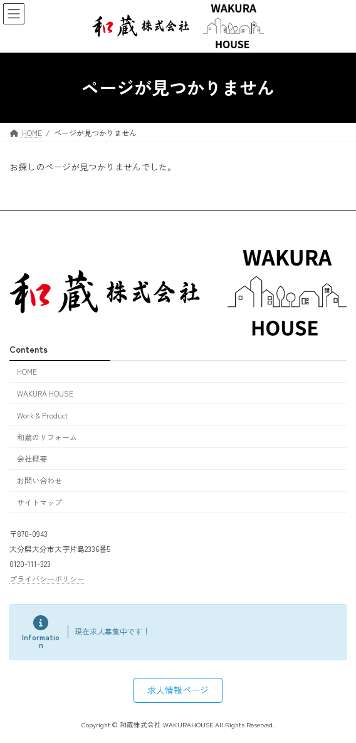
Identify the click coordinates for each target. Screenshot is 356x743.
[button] (178, 690)
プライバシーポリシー (47, 578)
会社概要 (32, 458)
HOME (27, 371)
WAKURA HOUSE (45, 393)
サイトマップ (39, 502)
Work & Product (42, 415)
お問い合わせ (39, 480)
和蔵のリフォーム (47, 436)
